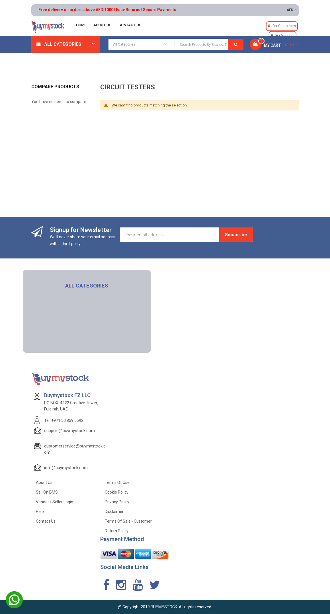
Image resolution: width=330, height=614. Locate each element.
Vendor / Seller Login (54, 502)
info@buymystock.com (66, 467)
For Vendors (284, 36)
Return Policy (116, 531)
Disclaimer (114, 511)
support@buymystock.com (69, 430)
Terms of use (117, 482)
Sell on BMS (47, 492)
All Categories (62, 44)
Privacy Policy (117, 502)
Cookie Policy (116, 492)
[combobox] (175, 44)
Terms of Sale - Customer (128, 521)
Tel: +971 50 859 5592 (63, 420)
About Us (44, 482)
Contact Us (46, 521)
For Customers (284, 26)
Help (40, 511)
